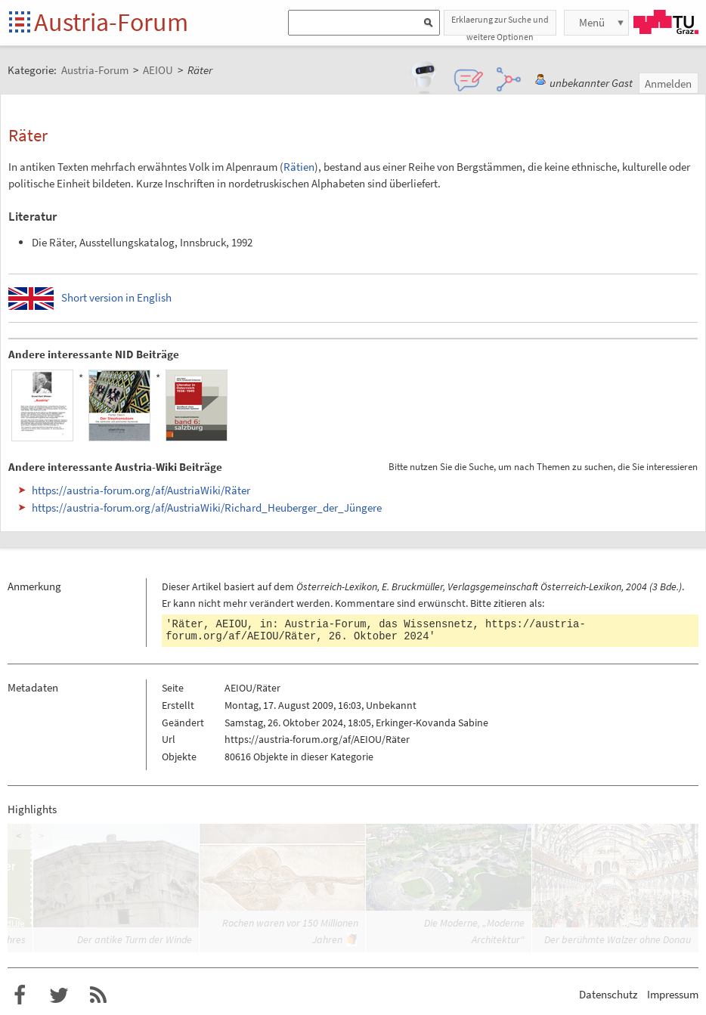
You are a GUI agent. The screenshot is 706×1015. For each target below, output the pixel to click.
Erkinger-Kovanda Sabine (432, 722)
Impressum (672, 994)
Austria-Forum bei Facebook (20, 995)
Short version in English (116, 297)
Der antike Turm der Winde (134, 939)
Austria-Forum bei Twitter (59, 995)
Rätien (298, 166)
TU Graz (665, 22)
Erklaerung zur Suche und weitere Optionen (500, 25)
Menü (592, 22)
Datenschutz (608, 994)
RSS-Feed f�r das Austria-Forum (98, 995)
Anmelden (668, 83)
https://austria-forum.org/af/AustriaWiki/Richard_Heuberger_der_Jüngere (207, 507)
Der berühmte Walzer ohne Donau (617, 939)
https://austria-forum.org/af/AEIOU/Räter (317, 739)
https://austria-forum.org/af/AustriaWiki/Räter (141, 490)
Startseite (21, 23)
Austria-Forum (111, 22)
